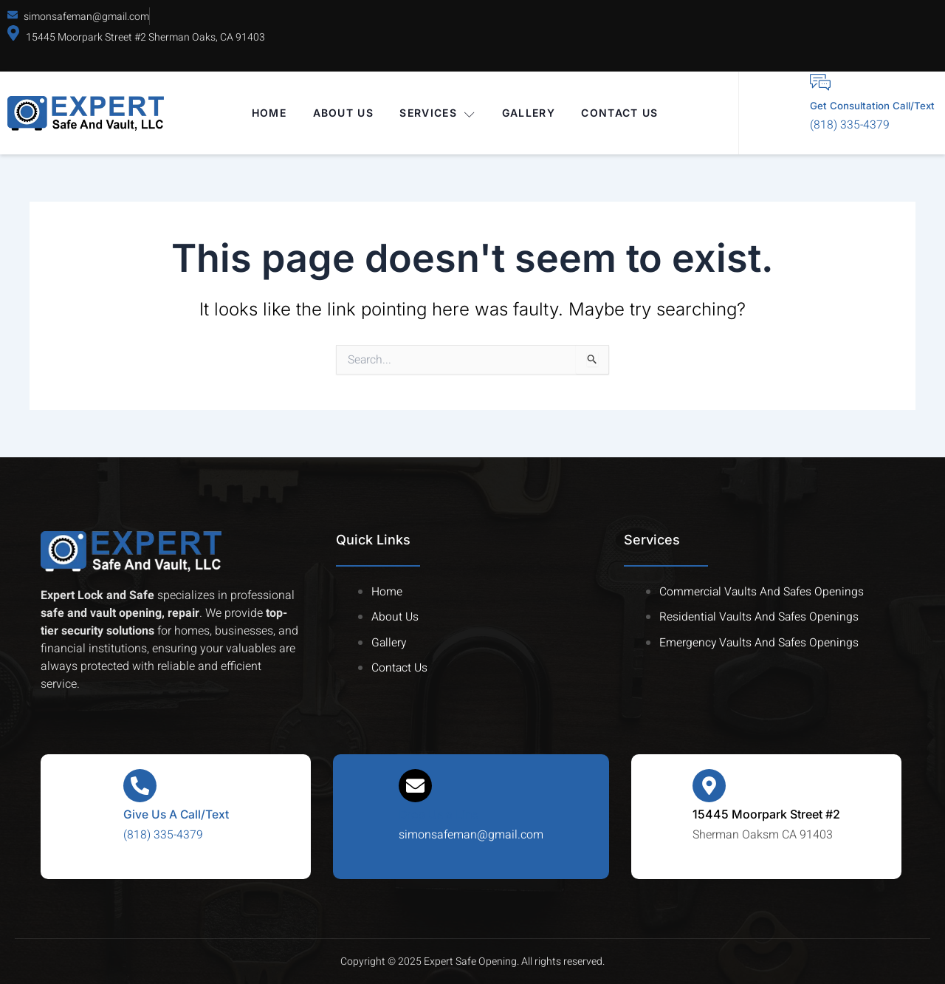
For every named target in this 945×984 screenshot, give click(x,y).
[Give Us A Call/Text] (140, 786)
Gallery (529, 113)
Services (438, 113)
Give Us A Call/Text (176, 814)
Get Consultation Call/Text (861, 106)
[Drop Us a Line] (416, 786)
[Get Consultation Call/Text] (799, 83)
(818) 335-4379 (828, 126)
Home (268, 113)
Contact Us (621, 113)
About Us (342, 113)
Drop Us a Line (440, 814)
